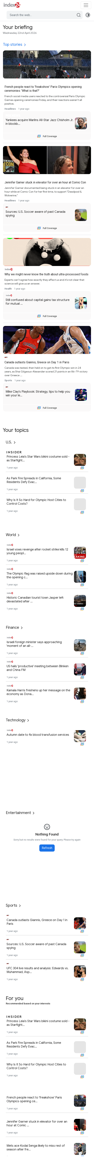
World (11, 535)
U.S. (9, 442)
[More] (25, 45)
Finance (12, 627)
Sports (11, 905)
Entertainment (18, 812)
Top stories (12, 44)
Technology (15, 720)
